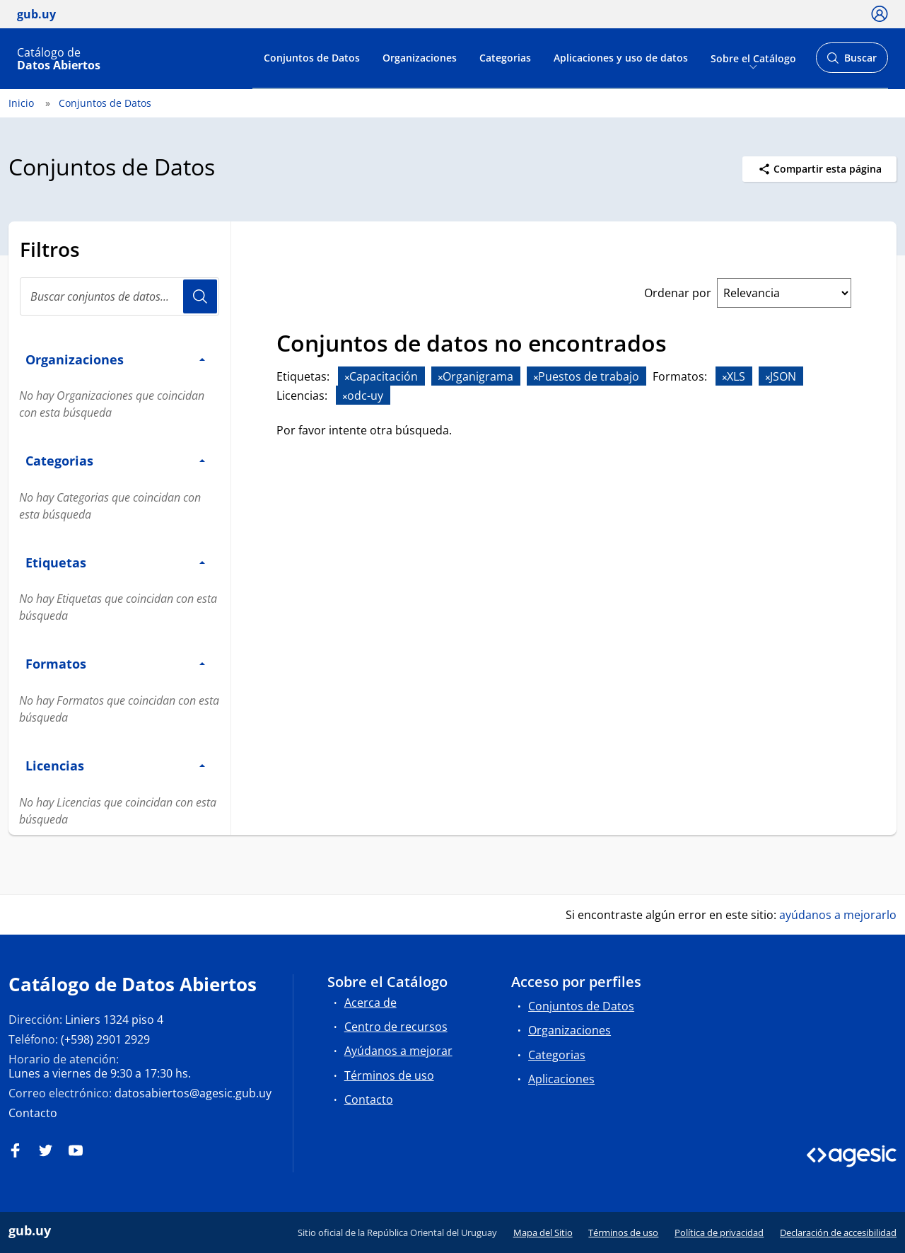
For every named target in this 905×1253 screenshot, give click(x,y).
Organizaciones (420, 57)
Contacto (32, 1113)
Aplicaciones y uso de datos (621, 57)
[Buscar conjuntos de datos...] (119, 296)
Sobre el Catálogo (753, 57)
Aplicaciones (561, 1079)
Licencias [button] (115, 765)
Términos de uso (389, 1075)
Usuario (200, 296)
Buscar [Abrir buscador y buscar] (852, 62)
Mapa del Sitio (543, 1232)
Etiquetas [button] (115, 562)
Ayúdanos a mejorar (398, 1050)
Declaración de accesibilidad (838, 1232)
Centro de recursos (396, 1026)
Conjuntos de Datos (312, 57)
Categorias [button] (115, 460)
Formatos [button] (115, 663)
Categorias (505, 57)
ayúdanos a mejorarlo (838, 915)
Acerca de (370, 1002)
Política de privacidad (719, 1232)
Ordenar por (677, 293)
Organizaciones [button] (115, 359)
